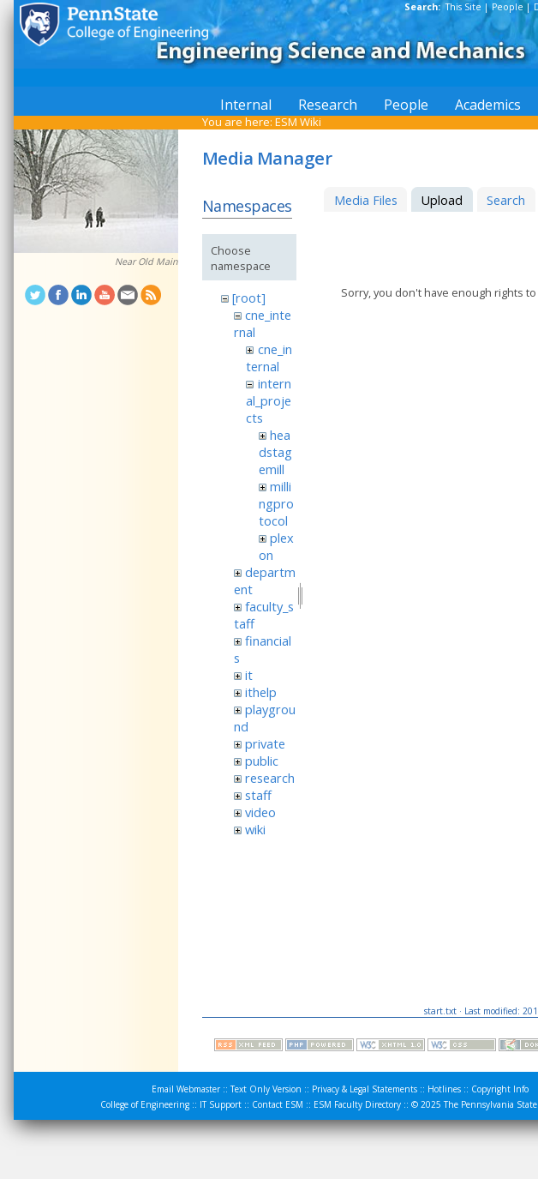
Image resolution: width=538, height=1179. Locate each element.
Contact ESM (277, 1104)
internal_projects (268, 400)
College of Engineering (144, 1104)
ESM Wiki (298, 121)
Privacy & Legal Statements (364, 1089)
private (265, 743)
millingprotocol (276, 503)
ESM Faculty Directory (357, 1104)
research (270, 777)
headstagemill (275, 452)
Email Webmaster (186, 1089)
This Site (463, 7)
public (261, 760)
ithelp (261, 692)
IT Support (221, 1104)
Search (506, 199)
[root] (249, 297)
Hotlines (444, 1089)
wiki (255, 829)
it (249, 674)
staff (258, 794)
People (507, 7)
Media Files (366, 199)
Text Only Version (266, 1089)
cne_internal (268, 357)
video (260, 812)
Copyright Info (500, 1089)
